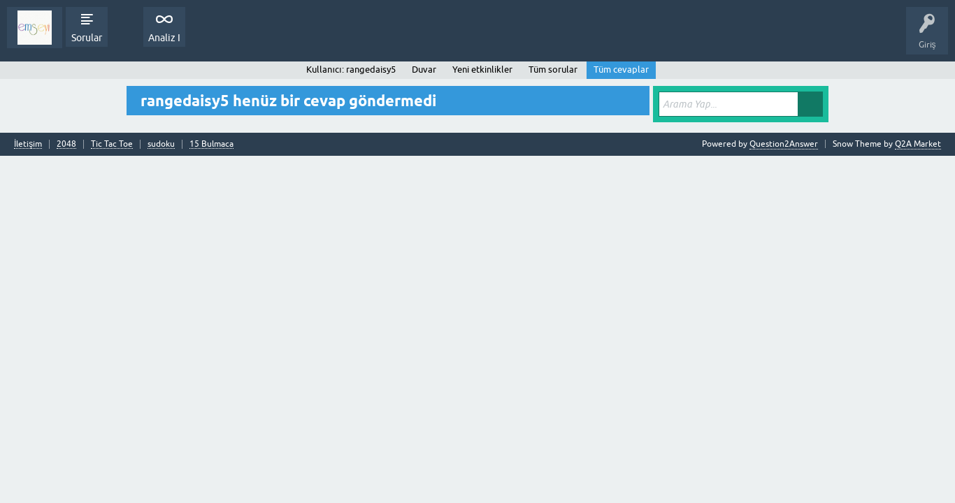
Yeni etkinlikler (482, 69)
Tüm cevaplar (621, 69)
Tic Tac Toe (112, 144)
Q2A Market (918, 144)
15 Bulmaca (211, 144)
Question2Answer (783, 144)
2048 (66, 144)
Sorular (86, 37)
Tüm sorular (553, 69)
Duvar (424, 69)
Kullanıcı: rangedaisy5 (350, 69)
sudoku (161, 144)
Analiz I (164, 37)
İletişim (28, 144)
